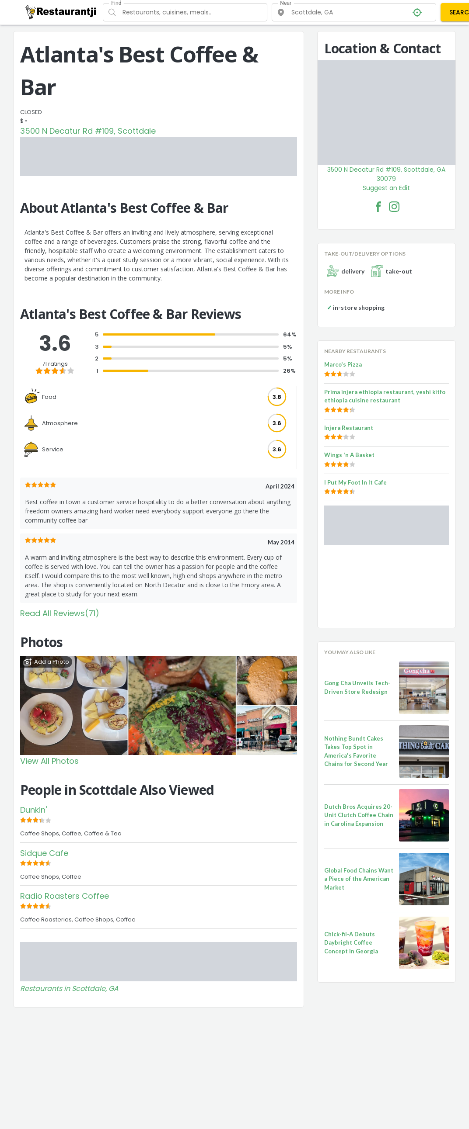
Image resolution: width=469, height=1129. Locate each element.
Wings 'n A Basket (349, 454)
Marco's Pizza (343, 364)
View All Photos (49, 760)
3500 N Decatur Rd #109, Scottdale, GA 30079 (386, 174)
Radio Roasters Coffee (64, 895)
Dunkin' (33, 809)
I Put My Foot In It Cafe (355, 482)
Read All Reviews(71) (59, 613)
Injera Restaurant (348, 427)
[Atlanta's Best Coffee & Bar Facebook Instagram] (394, 206)
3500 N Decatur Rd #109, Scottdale (88, 130)
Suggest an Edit (386, 188)
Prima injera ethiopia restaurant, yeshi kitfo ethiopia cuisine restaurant (384, 396)
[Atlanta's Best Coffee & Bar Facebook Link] (378, 206)
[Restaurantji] (61, 11)
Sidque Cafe (44, 853)
